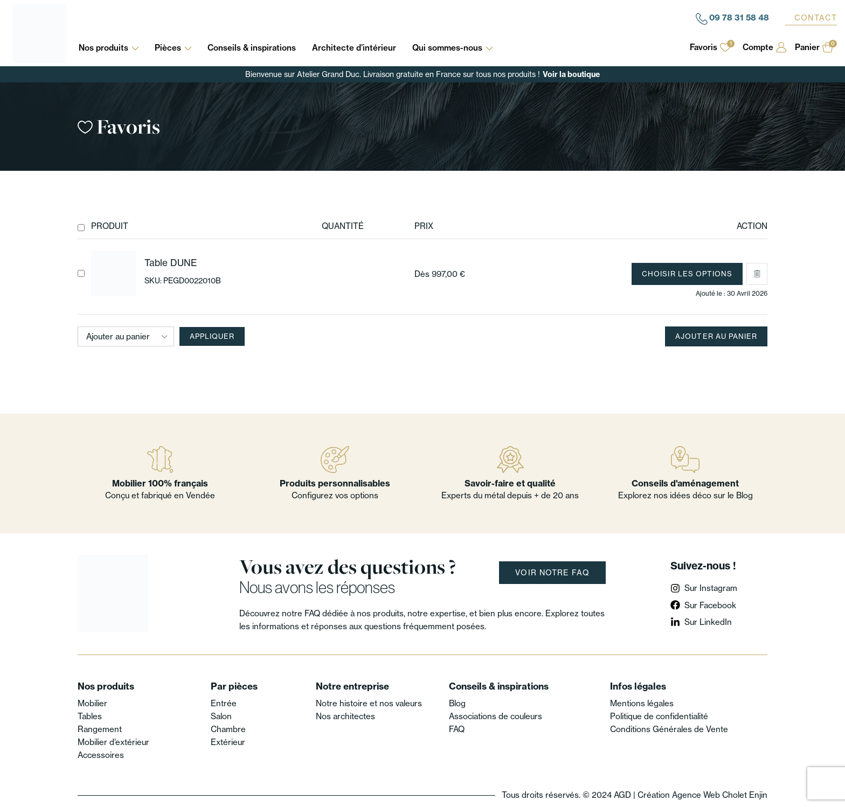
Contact (815, 18)
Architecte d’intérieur (354, 48)
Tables (90, 716)
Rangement (100, 729)
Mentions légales (642, 703)
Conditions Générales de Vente (669, 729)
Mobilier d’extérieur (113, 742)
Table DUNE (170, 262)
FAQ (457, 729)
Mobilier (92, 703)
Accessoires (101, 755)
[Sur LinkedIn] (675, 622)
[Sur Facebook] (675, 605)
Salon (221, 716)
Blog (457, 703)
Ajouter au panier (716, 336)
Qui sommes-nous (452, 48)
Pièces (173, 48)
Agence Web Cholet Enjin (719, 795)
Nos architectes (345, 716)
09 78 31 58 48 (739, 17)
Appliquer (212, 336)
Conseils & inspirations (251, 48)
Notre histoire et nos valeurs (369, 703)
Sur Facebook (710, 605)
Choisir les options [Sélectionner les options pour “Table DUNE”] (687, 273)
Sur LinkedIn (708, 622)
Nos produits (108, 48)
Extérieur (228, 742)
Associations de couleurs (495, 716)
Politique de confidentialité (659, 716)
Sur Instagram (710, 588)
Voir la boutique (571, 74)
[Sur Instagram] (675, 588)
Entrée (224, 703)
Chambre (228, 729)
